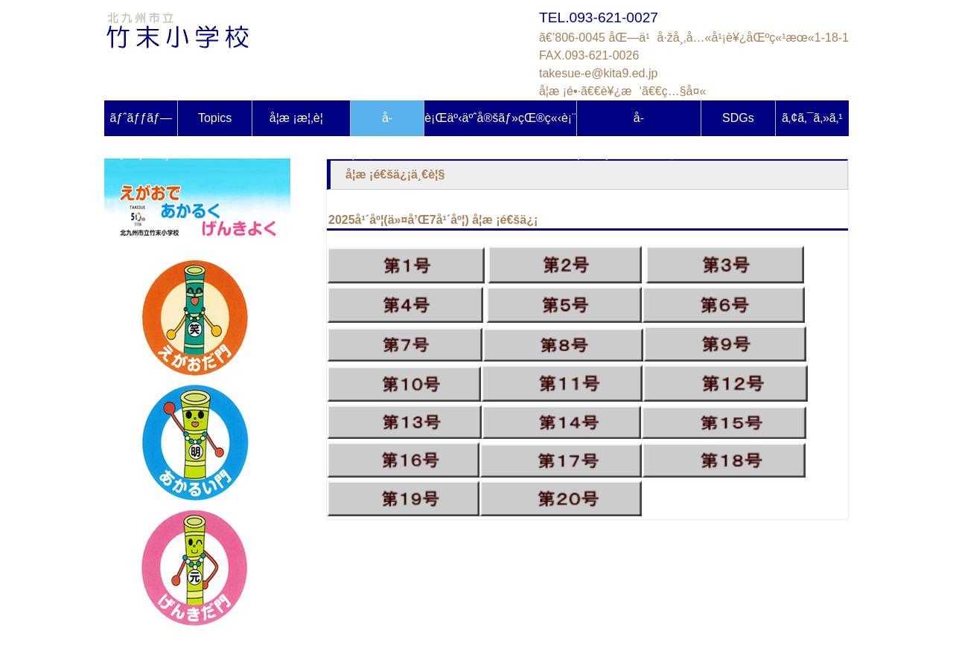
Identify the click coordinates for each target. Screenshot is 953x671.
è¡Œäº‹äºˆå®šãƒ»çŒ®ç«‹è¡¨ (500, 118)
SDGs (738, 118)
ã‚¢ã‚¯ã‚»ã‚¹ (812, 118)
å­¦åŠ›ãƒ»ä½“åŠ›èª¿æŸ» (639, 124)
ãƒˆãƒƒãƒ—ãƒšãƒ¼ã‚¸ (140, 124)
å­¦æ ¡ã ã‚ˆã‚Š (386, 124)
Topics (215, 118)
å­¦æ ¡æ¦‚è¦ (301, 118)
